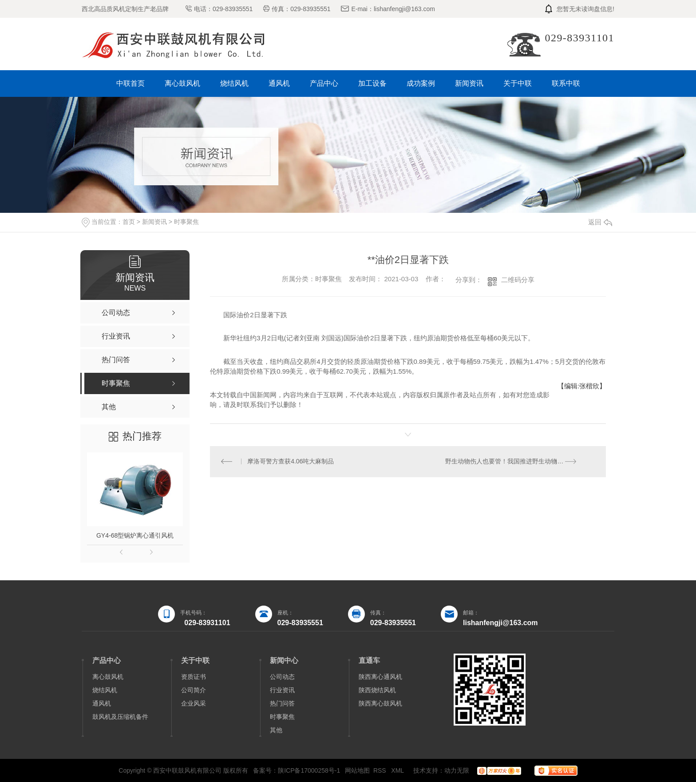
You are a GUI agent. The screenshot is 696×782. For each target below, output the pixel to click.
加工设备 (372, 83)
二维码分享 (517, 279)
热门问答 (282, 703)
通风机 (279, 83)
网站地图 (357, 770)
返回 (600, 222)
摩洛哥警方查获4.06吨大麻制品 (291, 461)
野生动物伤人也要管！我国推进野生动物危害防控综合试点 (520, 461)
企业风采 (193, 703)
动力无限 (456, 770)
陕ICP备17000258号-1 (309, 770)
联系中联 (566, 83)
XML (398, 770)
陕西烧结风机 (377, 690)
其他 (276, 730)
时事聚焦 (186, 221)
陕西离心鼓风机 (380, 703)
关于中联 (517, 83)
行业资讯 (282, 690)
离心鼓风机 (182, 83)
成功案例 (421, 83)
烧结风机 (234, 83)
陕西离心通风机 (380, 676)
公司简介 (193, 690)
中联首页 (130, 83)
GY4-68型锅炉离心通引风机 (135, 535)
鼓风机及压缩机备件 (120, 716)
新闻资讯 (469, 83)
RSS (380, 770)
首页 (129, 221)
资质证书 (193, 676)
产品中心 (324, 83)
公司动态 (282, 676)
